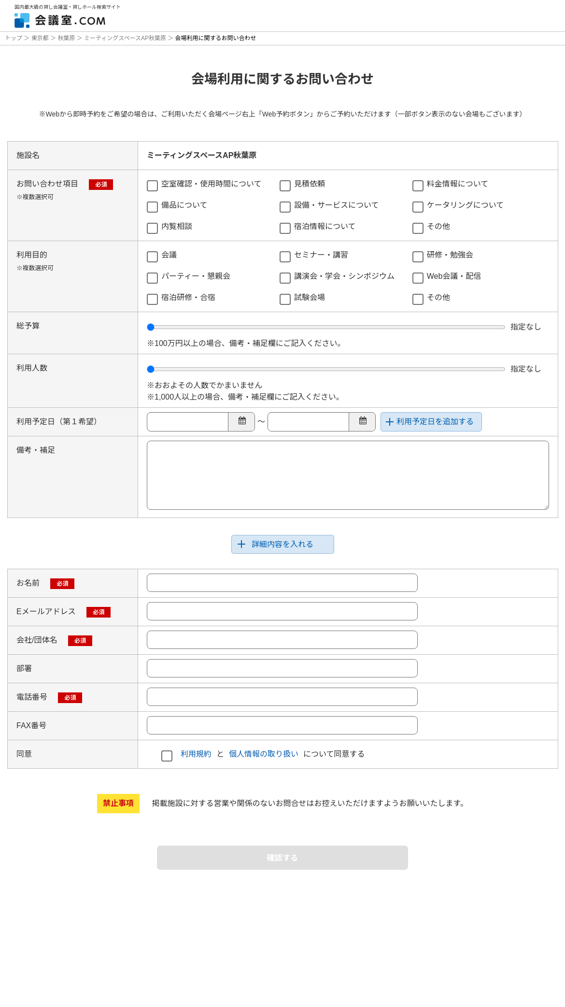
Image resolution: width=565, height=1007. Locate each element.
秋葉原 (66, 38)
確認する (282, 859)
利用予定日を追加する (435, 421)
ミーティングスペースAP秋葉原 (125, 38)
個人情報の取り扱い (263, 754)
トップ (14, 38)
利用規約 (196, 754)
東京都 (39, 38)
